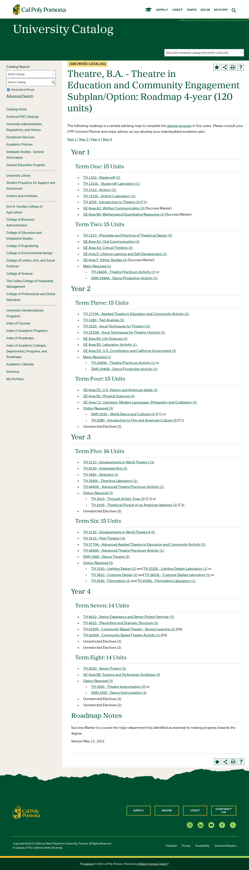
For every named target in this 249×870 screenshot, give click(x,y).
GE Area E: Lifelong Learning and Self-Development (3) (125, 254)
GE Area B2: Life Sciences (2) (105, 338)
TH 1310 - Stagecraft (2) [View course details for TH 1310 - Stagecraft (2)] (102, 177)
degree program (179, 126)
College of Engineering (22, 246)
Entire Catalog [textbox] (16, 74)
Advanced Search (19, 96)
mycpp (221, 10)
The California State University (45, 847)
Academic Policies (19, 144)
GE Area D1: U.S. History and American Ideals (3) (120, 390)
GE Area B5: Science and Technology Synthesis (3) (122, 675)
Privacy (186, 845)
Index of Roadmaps (20, 338)
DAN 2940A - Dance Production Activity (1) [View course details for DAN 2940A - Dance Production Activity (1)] (124, 278)
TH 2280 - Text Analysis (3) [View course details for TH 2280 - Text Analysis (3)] (104, 320)
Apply (138, 810)
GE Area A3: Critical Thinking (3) (108, 248)
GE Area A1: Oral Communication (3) (111, 241)
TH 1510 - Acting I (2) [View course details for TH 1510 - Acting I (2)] (100, 190)
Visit (195, 810)
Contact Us (224, 810)
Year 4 (107, 139)
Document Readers (225, 845)
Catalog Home (16, 109)
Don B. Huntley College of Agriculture (24, 209)
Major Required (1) (97, 266)
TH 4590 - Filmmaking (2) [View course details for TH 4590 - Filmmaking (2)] (110, 581)
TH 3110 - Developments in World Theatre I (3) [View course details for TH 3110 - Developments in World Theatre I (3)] (119, 462)
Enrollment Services (20, 137)
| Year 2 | (83, 139)
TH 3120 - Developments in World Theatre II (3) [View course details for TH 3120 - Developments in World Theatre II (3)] (119, 532)
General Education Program (25, 165)
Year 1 (72, 139)
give (205, 10)
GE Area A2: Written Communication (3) (114, 208)
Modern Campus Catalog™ (153, 863)
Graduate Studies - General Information (25, 155)
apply (162, 10)
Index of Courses (18, 323)
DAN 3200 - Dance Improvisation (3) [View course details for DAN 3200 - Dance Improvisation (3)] (118, 692)
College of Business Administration (20, 222)
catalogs (88, 863)
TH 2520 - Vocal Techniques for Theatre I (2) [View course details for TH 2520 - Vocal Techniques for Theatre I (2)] (117, 326)
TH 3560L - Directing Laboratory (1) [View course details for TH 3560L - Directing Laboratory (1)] (110, 481)
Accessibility (202, 845)
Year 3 (95, 139)
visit (177, 10)
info (192, 10)
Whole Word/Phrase (22, 89)
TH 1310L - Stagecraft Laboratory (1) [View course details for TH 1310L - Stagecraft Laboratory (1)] (111, 184)
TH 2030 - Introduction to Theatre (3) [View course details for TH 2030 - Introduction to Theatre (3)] (111, 202)
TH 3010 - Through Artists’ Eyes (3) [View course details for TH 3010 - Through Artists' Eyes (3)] (118, 499)
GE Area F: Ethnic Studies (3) (105, 260)
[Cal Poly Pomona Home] (39, 9)
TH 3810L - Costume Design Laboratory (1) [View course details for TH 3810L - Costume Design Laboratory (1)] (177, 575)
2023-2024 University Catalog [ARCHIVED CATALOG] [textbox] (197, 52)
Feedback (171, 845)
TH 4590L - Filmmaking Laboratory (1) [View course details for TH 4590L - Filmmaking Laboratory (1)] (166, 581)
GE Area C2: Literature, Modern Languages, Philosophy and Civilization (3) (140, 402)
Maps (167, 810)
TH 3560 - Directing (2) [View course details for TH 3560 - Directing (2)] (101, 474)
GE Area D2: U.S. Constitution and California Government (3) (130, 351)
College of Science (19, 274)
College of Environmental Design (29, 253)
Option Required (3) (98, 408)
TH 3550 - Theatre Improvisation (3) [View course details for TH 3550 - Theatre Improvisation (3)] (118, 686)
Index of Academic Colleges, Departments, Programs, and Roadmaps (26, 351)
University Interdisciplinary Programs (25, 313)
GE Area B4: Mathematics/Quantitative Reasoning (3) (124, 214)
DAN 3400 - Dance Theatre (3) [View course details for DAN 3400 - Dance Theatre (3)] (106, 557)
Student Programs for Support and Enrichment (30, 185)
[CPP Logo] (26, 812)
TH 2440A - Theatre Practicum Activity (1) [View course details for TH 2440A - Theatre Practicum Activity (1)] (123, 272)
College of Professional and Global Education (30, 297)
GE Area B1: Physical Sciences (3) (109, 396)
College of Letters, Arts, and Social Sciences (30, 263)
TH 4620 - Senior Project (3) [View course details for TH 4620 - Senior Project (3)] (104, 668)
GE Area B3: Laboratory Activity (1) (110, 344)
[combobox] (204, 53)
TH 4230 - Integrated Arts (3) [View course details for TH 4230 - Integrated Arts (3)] (105, 468)
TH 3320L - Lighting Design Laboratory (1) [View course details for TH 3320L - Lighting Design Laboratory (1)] (175, 568)
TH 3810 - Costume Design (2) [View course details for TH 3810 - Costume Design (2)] (114, 575)
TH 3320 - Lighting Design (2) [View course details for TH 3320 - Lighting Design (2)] (113, 568)
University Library (18, 176)
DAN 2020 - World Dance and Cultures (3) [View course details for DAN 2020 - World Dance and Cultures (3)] (123, 414)
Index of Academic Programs (26, 331)
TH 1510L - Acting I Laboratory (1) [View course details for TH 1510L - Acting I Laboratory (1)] (109, 196)
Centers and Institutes (21, 196)
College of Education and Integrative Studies (24, 235)
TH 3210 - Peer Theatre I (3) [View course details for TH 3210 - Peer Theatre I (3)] (104, 538)
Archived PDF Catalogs (22, 117)
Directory (12, 372)
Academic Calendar (20, 364)
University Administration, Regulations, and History (24, 127)
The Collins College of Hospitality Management (29, 284)
